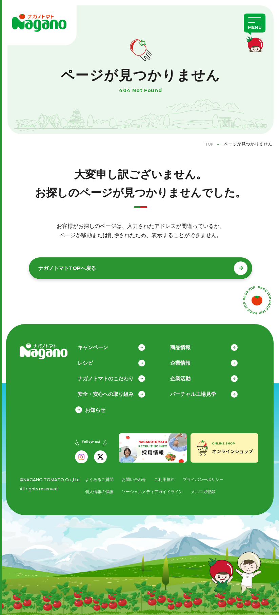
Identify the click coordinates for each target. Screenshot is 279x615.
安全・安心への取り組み (113, 391)
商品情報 (188, 343)
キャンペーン (100, 343)
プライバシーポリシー (208, 477)
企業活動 (188, 375)
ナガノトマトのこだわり (113, 375)
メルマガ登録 (208, 489)
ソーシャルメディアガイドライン (154, 489)
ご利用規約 (167, 477)
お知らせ (95, 407)
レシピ (92, 359)
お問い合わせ (134, 477)
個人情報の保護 (97, 489)
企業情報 (188, 359)
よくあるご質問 (97, 477)
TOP (208, 144)
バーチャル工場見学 (200, 391)
